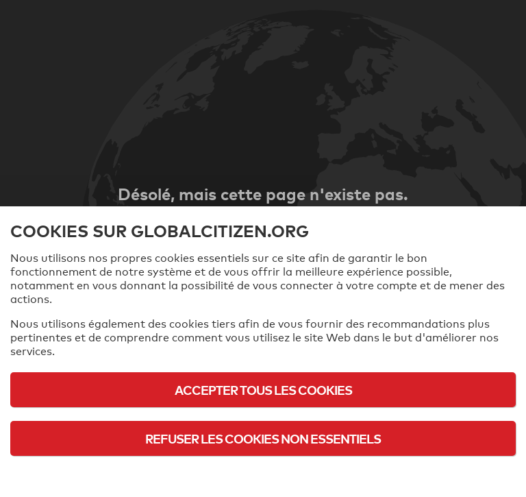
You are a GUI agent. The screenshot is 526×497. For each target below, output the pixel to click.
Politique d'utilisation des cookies (263, 476)
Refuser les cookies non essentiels (263, 438)
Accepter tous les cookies (263, 389)
